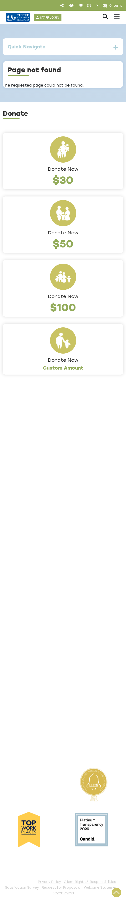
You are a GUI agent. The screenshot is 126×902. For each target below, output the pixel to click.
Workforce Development (30, 584)
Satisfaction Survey (24, 639)
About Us (13, 435)
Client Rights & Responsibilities (90, 881)
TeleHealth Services (24, 631)
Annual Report (18, 474)
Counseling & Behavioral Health (37, 545)
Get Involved (16, 662)
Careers (11, 459)
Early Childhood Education (31, 553)
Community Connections (30, 537)
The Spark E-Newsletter (29, 749)
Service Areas (18, 521)
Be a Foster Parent (23, 725)
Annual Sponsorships (25, 694)
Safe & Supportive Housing (32, 569)
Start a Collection (22, 686)
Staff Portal (63, 893)
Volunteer (13, 702)
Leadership (15, 443)
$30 (63, 180)
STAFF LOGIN (49, 17)
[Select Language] (92, 5)
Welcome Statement (101, 887)
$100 (63, 307)
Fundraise (13, 733)
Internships (15, 466)
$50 (63, 243)
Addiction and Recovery (29, 529)
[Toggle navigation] (116, 16)
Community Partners (25, 482)
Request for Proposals (61, 887)
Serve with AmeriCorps (28, 710)
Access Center (19, 608)
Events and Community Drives (35, 678)
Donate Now (63, 169)
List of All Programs (24, 623)
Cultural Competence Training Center (44, 490)
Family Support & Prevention (34, 561)
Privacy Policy (49, 881)
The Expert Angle (21, 498)
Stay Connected (21, 741)
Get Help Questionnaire (29, 616)
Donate (11, 670)
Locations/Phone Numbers (32, 451)
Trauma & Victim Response (32, 576)
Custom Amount (63, 368)
